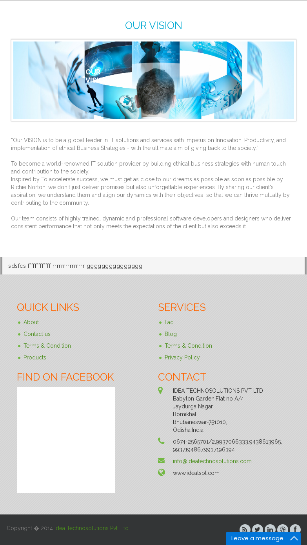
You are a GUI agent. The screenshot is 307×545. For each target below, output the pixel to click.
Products (35, 357)
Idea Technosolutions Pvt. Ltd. (92, 528)
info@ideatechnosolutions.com (212, 461)
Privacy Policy (182, 357)
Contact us (37, 334)
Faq (169, 322)
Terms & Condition (47, 346)
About (31, 322)
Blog (171, 334)
